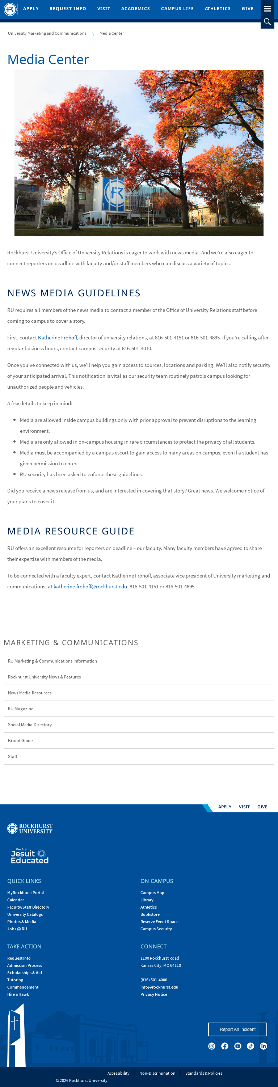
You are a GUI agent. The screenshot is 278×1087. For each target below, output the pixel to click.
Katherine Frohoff (57, 337)
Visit (104, 8)
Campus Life (177, 8)
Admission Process (24, 965)
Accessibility (119, 1073)
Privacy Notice (153, 994)
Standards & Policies (203, 1073)
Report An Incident (238, 1029)
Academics (135, 8)
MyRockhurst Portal (25, 892)
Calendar (15, 899)
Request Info (68, 8)
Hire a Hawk (18, 994)
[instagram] (211, 1046)
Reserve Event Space (159, 921)
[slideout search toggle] (267, 22)
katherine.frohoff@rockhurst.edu (90, 586)
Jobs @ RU (17, 928)
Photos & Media (21, 921)
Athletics (218, 8)
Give (248, 8)
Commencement (22, 987)
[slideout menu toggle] (267, 7)
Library (146, 899)
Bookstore (150, 914)
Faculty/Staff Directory (28, 907)
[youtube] (237, 1046)
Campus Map (152, 892)
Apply (31, 8)
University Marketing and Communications (47, 33)
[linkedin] (263, 1046)
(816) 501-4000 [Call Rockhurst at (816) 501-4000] (153, 979)
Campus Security (156, 928)
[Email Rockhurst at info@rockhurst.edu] (159, 987)
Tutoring (15, 979)
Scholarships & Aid (24, 972)
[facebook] (224, 1046)
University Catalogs (25, 914)
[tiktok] (250, 1046)
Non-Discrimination (157, 1073)
